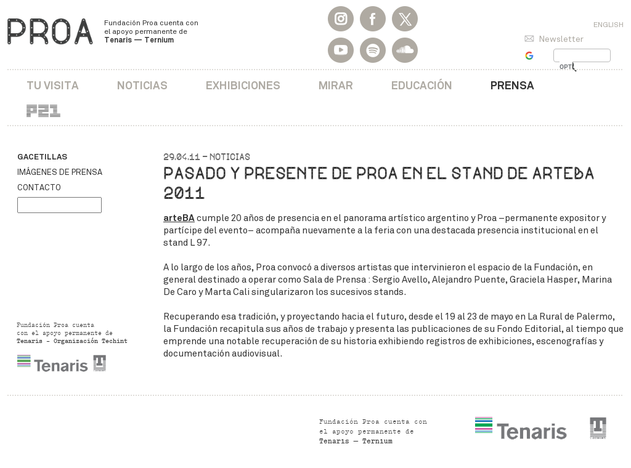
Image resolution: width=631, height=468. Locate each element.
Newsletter (561, 39)
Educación (421, 85)
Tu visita (52, 85)
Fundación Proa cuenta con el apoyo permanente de (151, 31)
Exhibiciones (243, 85)
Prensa (512, 85)
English (608, 24)
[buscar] (566, 67)
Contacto (39, 188)
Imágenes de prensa (59, 172)
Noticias (142, 85)
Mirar (336, 85)
